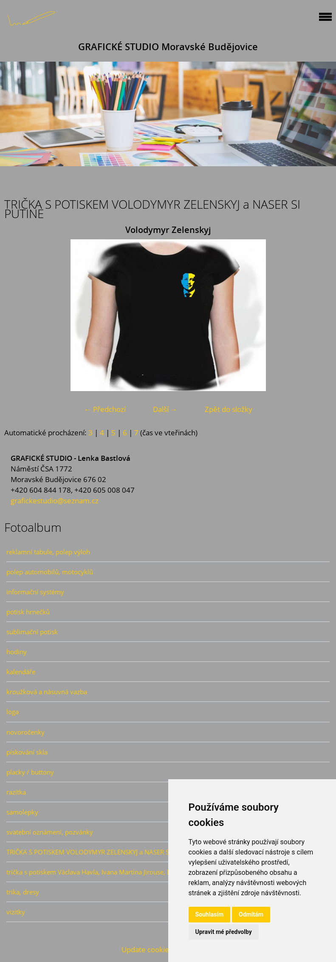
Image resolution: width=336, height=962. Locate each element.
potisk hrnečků (28, 611)
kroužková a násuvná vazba (46, 691)
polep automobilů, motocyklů (49, 572)
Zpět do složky (228, 409)
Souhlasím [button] (209, 914)
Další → (165, 409)
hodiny (16, 651)
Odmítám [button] (251, 914)
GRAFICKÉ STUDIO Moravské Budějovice (168, 46)
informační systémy (35, 591)
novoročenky (25, 732)
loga (12, 711)
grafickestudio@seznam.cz (55, 500)
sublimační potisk (32, 631)
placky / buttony (30, 772)
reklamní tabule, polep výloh (48, 552)
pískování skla (27, 752)
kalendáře (20, 671)
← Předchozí (105, 409)
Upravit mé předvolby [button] (223, 931)
